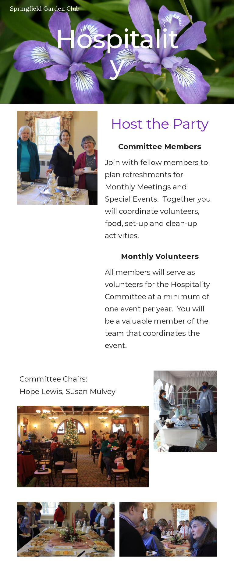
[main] (117, 52)
